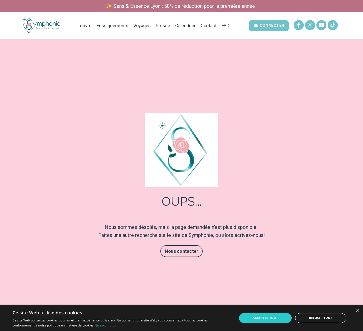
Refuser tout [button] (320, 318)
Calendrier (185, 25)
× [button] (357, 310)
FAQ (225, 25)
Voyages (142, 25)
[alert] (181, 318)
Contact (209, 25)
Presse (163, 25)
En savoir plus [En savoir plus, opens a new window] (105, 325)
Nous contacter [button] (181, 251)
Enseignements (112, 25)
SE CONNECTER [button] (269, 25)
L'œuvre (83, 25)
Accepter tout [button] (265, 318)
